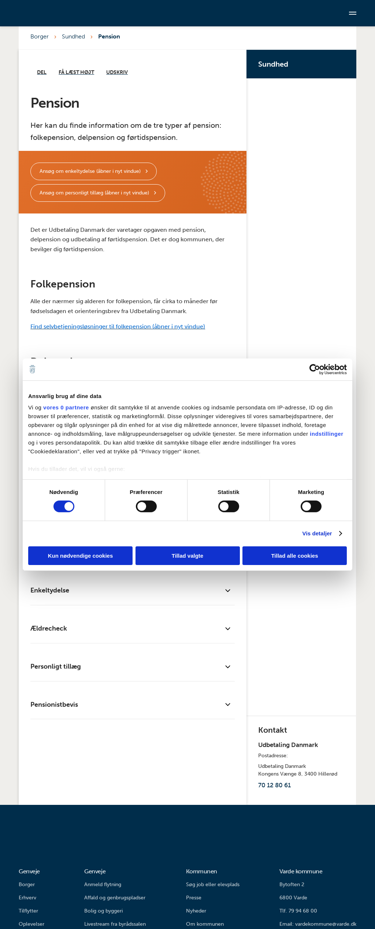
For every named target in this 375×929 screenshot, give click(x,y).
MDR (302, 614)
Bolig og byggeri (103, 911)
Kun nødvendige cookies (80, 556)
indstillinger (327, 434)
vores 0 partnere (66, 407)
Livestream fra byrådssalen (115, 924)
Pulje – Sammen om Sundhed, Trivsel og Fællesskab (302, 177)
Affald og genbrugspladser (114, 898)
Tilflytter (28, 911)
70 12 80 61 (274, 785)
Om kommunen (205, 924)
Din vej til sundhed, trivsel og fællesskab (302, 116)
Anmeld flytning (102, 884)
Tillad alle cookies (294, 556)
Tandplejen (302, 298)
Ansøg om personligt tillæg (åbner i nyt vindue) (95, 193)
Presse (193, 898)
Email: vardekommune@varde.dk (317, 924)
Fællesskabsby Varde (302, 675)
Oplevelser (31, 924)
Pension (109, 36)
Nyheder (196, 911)
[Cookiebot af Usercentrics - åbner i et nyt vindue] (315, 369)
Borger (39, 36)
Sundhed (73, 36)
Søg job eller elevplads (213, 884)
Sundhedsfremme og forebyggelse (302, 238)
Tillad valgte (187, 556)
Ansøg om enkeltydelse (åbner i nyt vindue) (91, 171)
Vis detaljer (317, 533)
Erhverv (27, 898)
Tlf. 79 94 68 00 (298, 911)
